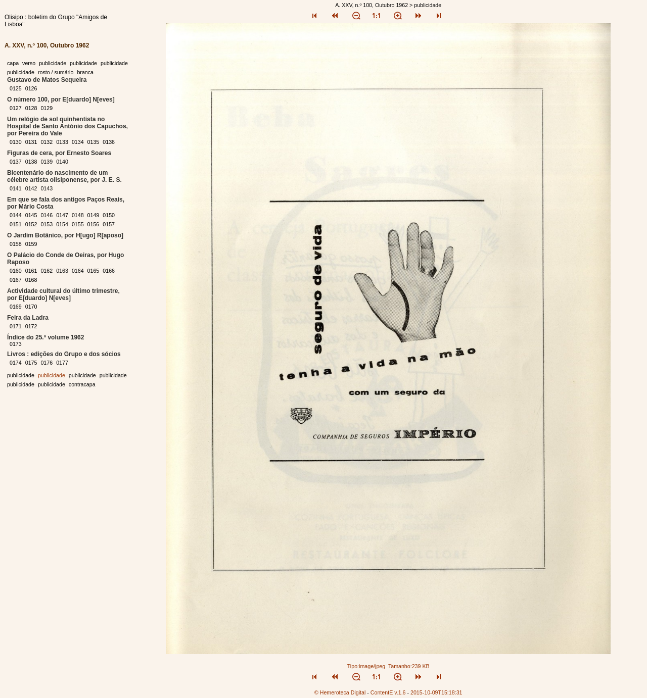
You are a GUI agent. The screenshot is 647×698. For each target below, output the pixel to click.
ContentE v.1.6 (388, 692)
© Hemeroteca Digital (339, 692)
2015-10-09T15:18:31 (436, 692)
